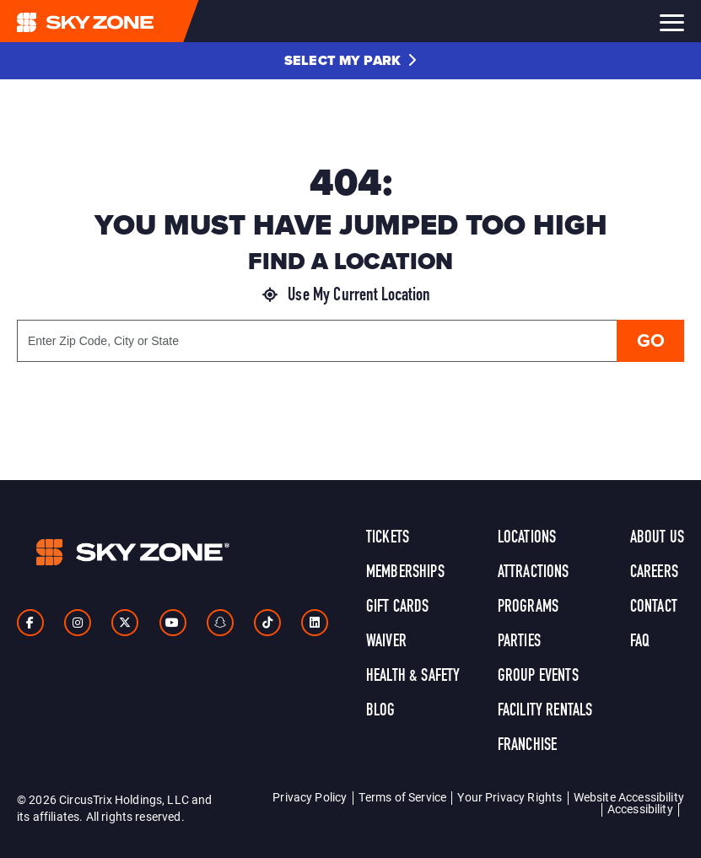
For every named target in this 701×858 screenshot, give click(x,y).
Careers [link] (654, 572)
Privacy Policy (309, 797)
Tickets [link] (387, 538)
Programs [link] (528, 607)
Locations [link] (527, 538)
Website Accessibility (629, 797)
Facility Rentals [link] (545, 711)
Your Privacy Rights (509, 797)
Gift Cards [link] (397, 607)
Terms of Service (403, 797)
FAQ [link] (640, 642)
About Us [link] (657, 538)
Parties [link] (519, 642)
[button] (350, 60)
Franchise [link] (527, 745)
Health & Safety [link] (413, 676)
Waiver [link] (386, 642)
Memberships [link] (405, 572)
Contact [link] (653, 607)
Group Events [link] (538, 676)
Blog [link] (381, 711)
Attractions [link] (533, 572)
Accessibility (640, 809)
